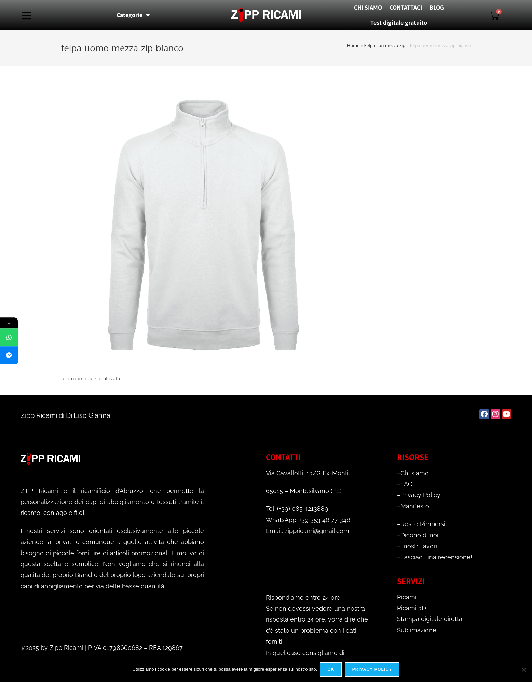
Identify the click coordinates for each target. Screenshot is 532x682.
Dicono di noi (419, 535)
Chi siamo (414, 473)
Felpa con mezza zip (385, 45)
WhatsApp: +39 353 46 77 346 (308, 519)
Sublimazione (416, 630)
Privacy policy (372, 669)
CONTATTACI (406, 7)
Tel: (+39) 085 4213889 (297, 508)
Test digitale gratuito (398, 22)
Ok (331, 669)
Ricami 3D (411, 608)
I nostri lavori (418, 546)
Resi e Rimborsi (422, 524)
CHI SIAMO (368, 7)
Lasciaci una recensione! (436, 557)
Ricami (407, 597)
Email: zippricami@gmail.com (307, 530)
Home (353, 45)
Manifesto (414, 506)
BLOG (436, 7)
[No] (523, 669)
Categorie (133, 15)
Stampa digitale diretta (429, 619)
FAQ (406, 484)
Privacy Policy (420, 495)
